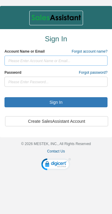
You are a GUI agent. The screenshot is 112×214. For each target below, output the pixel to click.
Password (13, 72)
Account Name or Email (24, 51)
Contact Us (56, 151)
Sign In (56, 102)
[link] (56, 165)
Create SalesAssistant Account (56, 121)
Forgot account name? (90, 51)
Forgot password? (93, 72)
